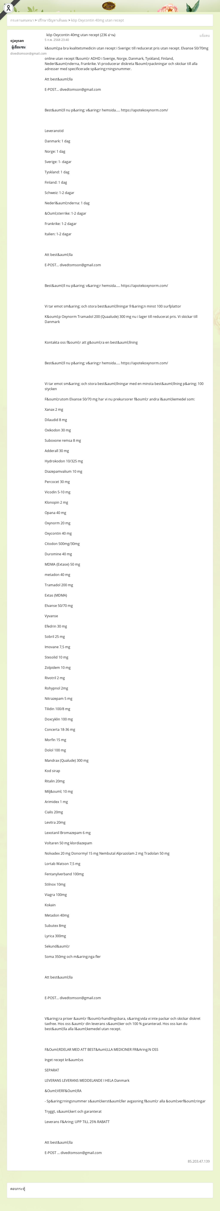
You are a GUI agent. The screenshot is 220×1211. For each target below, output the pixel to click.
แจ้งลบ (205, 35)
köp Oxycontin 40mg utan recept (97, 20)
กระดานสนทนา (22, 20)
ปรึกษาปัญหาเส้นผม (52, 20)
